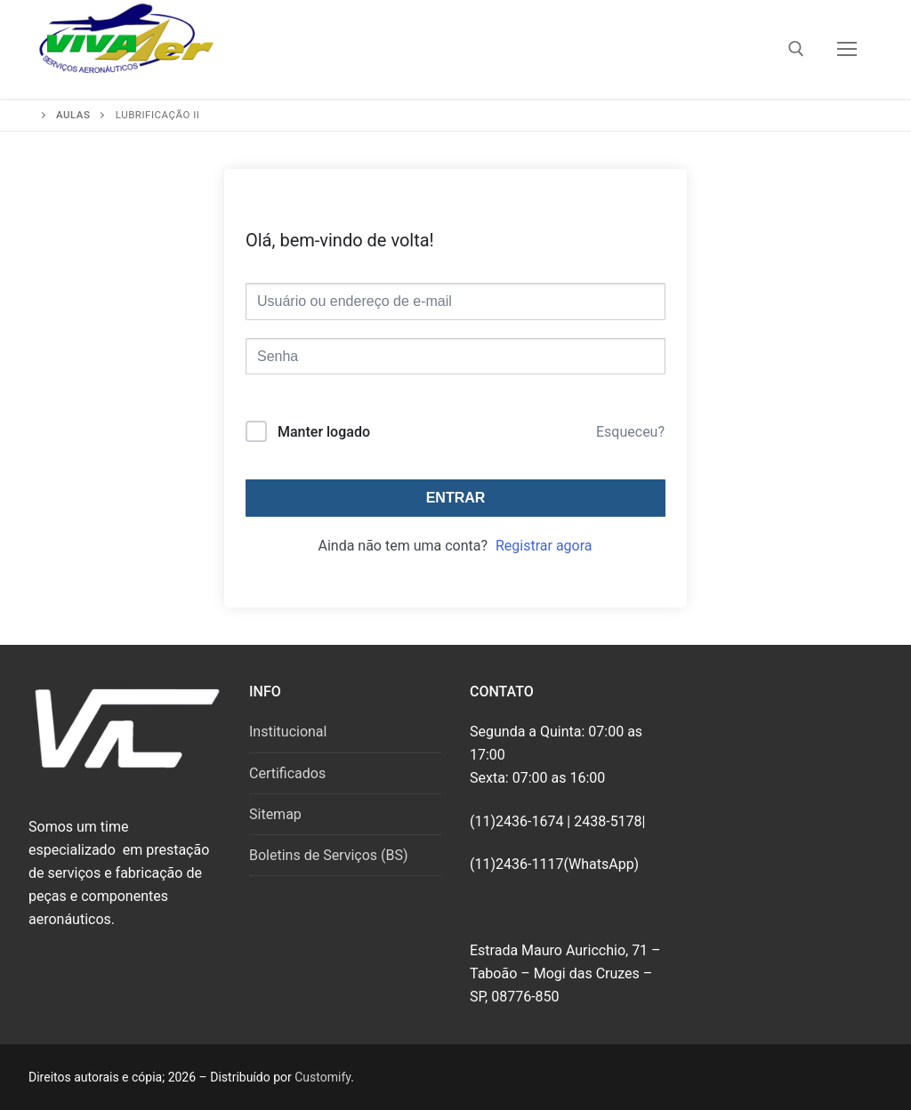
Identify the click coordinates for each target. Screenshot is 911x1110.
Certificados (287, 773)
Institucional (288, 731)
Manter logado (324, 431)
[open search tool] (796, 49)
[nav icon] (846, 49)
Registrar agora (544, 545)
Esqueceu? (630, 431)
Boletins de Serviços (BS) (328, 855)
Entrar (456, 497)
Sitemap (275, 814)
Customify (322, 1077)
